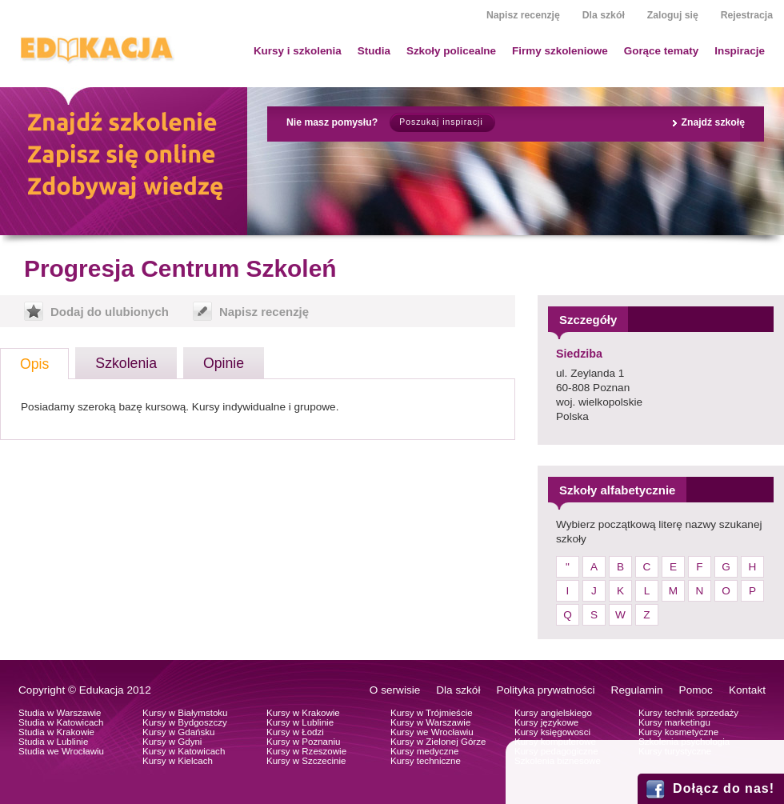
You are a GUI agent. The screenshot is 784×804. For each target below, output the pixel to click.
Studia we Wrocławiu (61, 751)
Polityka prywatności (545, 690)
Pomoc (696, 690)
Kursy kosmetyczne (678, 732)
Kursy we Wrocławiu (432, 732)
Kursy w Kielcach (177, 761)
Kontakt (747, 690)
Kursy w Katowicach (183, 751)
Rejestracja (747, 15)
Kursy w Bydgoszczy (184, 722)
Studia (374, 51)
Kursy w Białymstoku (185, 713)
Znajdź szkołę (713, 122)
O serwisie (395, 690)
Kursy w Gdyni (172, 741)
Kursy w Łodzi (295, 732)
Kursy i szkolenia (298, 51)
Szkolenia (126, 363)
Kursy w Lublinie (300, 722)
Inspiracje (739, 51)
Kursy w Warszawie (430, 722)
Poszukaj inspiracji (440, 122)
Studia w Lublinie (53, 741)
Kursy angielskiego (553, 713)
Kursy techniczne (425, 761)
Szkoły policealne (451, 51)
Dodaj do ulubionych (109, 311)
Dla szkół (603, 15)
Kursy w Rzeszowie (306, 751)
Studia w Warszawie (60, 713)
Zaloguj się (672, 15)
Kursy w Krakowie (303, 713)
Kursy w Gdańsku (178, 732)
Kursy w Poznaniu (303, 741)
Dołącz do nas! (723, 788)
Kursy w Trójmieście (431, 713)
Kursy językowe (546, 722)
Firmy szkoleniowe (560, 51)
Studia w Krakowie (56, 732)
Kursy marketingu (674, 722)
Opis (34, 364)
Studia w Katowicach (61, 722)
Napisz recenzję (523, 15)
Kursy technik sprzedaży (688, 713)
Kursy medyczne (424, 751)
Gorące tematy (661, 51)
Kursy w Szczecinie (306, 761)
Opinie (223, 363)
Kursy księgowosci (552, 732)
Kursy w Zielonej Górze (438, 741)
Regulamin (637, 690)
